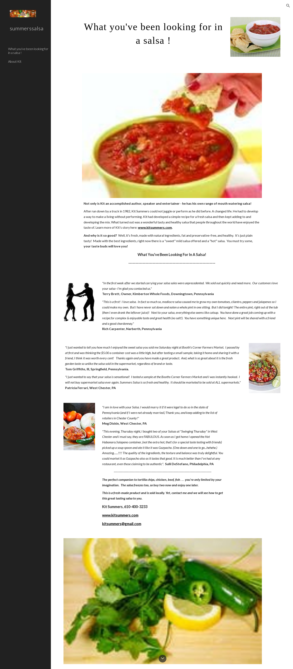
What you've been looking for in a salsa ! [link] (28, 51)
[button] (288, 6)
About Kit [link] (14, 61)
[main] (153, 32)
